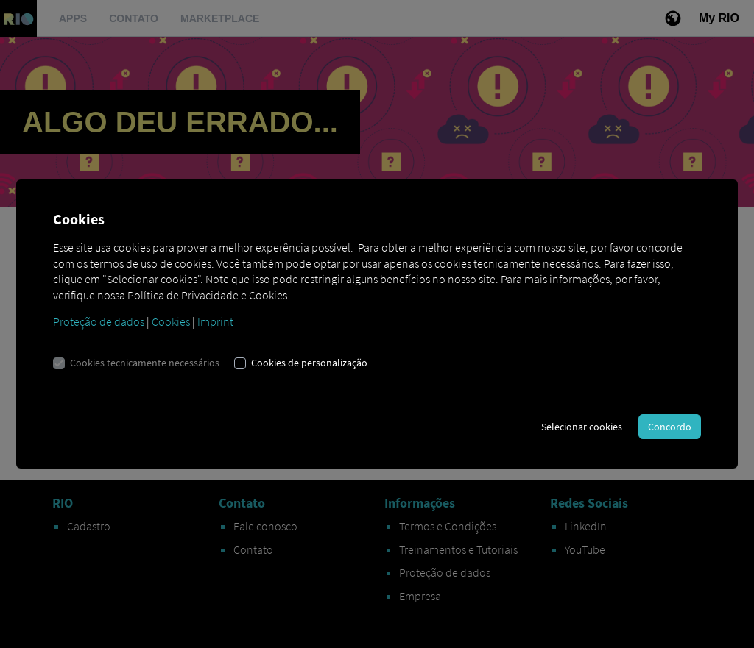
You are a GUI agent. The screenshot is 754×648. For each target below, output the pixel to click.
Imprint (215, 321)
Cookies (171, 321)
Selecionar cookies (581, 426)
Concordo (669, 426)
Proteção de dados (98, 321)
